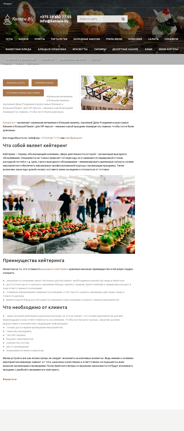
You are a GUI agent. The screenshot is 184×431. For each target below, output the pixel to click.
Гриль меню (114, 39)
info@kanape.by (54, 21)
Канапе (24, 39)
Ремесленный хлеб (72, 59)
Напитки (47, 59)
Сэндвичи (171, 39)
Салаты (153, 39)
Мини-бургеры (168, 49)
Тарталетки (59, 39)
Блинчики (135, 39)
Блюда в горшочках (52, 49)
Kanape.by (9, 122)
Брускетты (80, 49)
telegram (77, 137)
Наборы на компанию (21, 59)
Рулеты (40, 39)
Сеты (9, 39)
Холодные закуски (86, 39)
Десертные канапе (125, 49)
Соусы (95, 59)
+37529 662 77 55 (50, 137)
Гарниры (100, 49)
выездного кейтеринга (54, 269)
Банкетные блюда (18, 49)
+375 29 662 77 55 (55, 17)
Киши (148, 49)
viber (68, 137)
